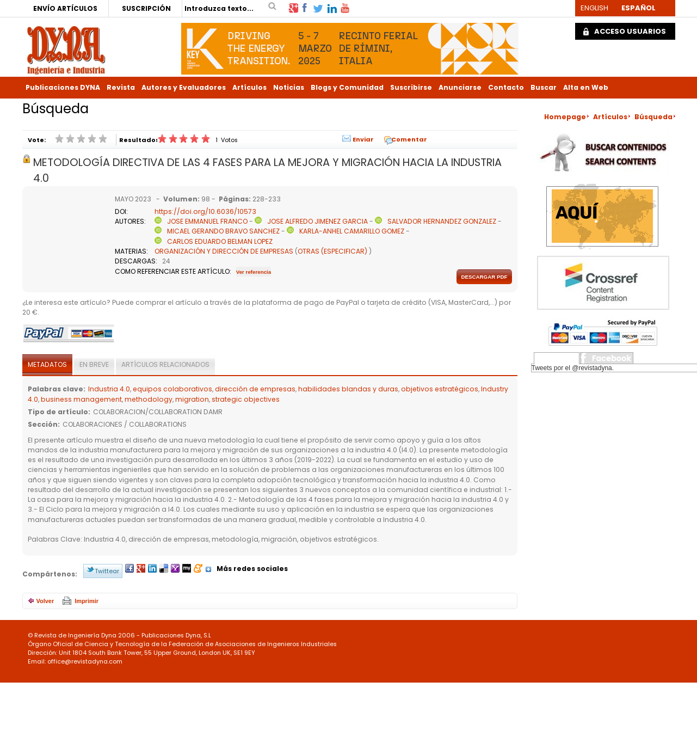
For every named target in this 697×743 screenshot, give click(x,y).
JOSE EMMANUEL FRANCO (207, 221)
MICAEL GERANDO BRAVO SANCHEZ (223, 231)
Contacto (506, 87)
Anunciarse (460, 87)
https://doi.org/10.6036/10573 (205, 211)
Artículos (249, 87)
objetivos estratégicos (439, 389)
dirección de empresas (255, 389)
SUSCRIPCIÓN (146, 8)
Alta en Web (585, 87)
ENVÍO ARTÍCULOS (65, 8)
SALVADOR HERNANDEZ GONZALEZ (441, 221)
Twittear (107, 571)
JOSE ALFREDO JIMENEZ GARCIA (317, 221)
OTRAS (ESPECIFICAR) (332, 251)
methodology (148, 399)
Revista (121, 87)
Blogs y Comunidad (347, 87)
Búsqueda (653, 116)
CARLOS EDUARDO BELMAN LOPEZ (220, 241)
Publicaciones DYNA (63, 87)
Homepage (565, 116)
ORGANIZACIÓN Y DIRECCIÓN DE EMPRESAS (224, 251)
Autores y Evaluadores (183, 87)
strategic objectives (246, 399)
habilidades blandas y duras (348, 389)
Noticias (288, 87)
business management (81, 399)
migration (192, 399)
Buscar (544, 87)
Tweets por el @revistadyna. (573, 368)
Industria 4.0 (109, 389)
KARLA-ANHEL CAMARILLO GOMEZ (351, 231)
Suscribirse (411, 87)
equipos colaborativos (172, 389)
